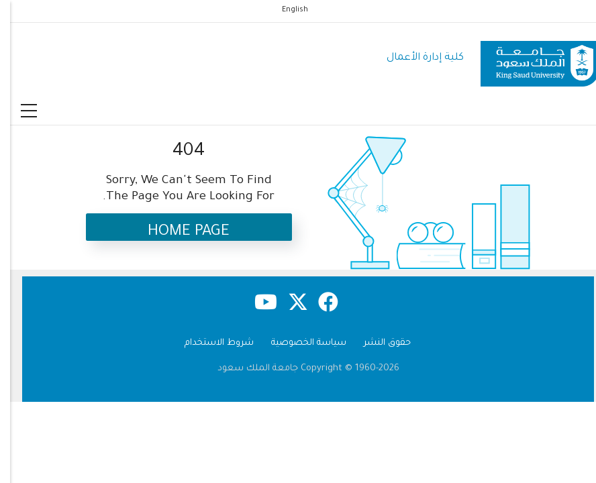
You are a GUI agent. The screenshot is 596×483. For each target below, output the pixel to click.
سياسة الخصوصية (298, 343)
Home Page (178, 232)
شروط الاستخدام (209, 343)
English (285, 10)
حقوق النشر (377, 343)
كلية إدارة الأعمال (415, 58)
